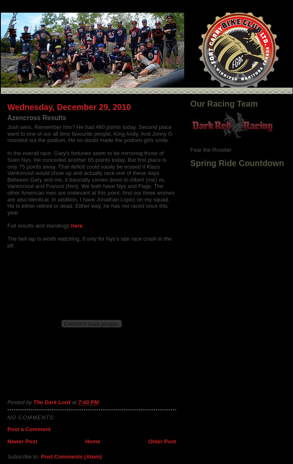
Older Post (162, 441)
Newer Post (23, 441)
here (77, 226)
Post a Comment (29, 429)
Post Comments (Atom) (71, 456)
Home (92, 441)
